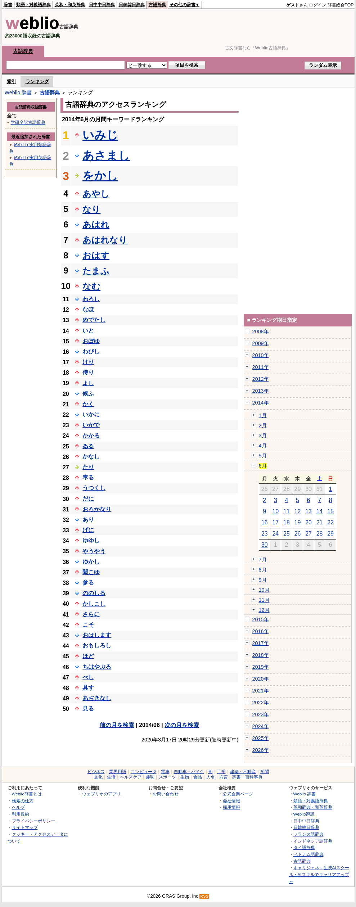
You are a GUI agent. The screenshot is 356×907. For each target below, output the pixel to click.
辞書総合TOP (341, 5)
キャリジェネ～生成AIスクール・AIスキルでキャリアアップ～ (319, 874)
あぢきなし (96, 698)
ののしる (93, 593)
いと (88, 331)
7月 (263, 560)
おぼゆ (91, 341)
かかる (91, 436)
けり (88, 362)
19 (297, 522)
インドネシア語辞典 (312, 841)
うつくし (93, 488)
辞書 (8, 5)
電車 (165, 772)
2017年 (260, 643)
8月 (263, 570)
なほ (88, 309)
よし (88, 383)
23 (264, 534)
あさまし (106, 155)
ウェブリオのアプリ (101, 793)
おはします (96, 635)
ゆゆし (91, 540)
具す (88, 688)
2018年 (260, 655)
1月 (263, 415)
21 (319, 522)
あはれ (95, 224)
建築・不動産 (243, 772)
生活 (111, 777)
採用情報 (231, 807)
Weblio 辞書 (18, 92)
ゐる (88, 446)
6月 (263, 466)
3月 (263, 435)
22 (330, 522)
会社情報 (231, 800)
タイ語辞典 (304, 847)
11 (286, 511)
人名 (210, 777)
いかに (91, 414)
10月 (264, 590)
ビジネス (96, 772)
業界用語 (117, 772)
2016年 (260, 631)
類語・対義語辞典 (33, 5)
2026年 (260, 750)
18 (286, 522)
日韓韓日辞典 (132, 5)
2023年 (260, 714)
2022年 (260, 702)
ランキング (37, 81)
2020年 (260, 679)
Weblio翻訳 (304, 814)
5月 (263, 456)
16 (264, 522)
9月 (263, 580)
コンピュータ (144, 772)
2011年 (260, 367)
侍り (88, 372)
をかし (100, 175)
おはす (95, 255)
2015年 (260, 619)
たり (88, 467)
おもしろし (96, 645)
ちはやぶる (96, 667)
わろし (91, 299)
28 (319, 534)
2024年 (260, 726)
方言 (223, 777)
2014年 (260, 403)
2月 (263, 425)
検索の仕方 (22, 800)
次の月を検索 (182, 725)
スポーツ (167, 777)
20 (308, 522)
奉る (88, 477)
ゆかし (91, 562)
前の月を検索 (117, 725)
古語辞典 (157, 5)
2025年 (260, 738)
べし (88, 677)
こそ (88, 625)
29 (330, 534)
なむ (91, 286)
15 (330, 511)
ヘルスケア (130, 777)
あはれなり (104, 240)
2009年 (260, 343)
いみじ (100, 134)
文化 (98, 777)
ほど (88, 656)
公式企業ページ (238, 793)
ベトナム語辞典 (308, 854)
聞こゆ (91, 572)
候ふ (88, 394)
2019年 (260, 667)
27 (308, 534)
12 (297, 511)
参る (88, 582)
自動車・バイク (189, 772)
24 (275, 534)
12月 (264, 610)
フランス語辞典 (308, 834)
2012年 (260, 379)
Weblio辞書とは (27, 793)
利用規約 (20, 814)
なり (91, 209)
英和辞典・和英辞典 (312, 807)
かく (88, 404)
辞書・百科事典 (247, 777)
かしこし (93, 604)
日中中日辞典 (102, 5)
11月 (264, 600)
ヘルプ (18, 807)
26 (297, 534)
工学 (221, 772)
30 (264, 545)
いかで (91, 425)
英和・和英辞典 (70, 5)
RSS (204, 896)
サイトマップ (25, 827)
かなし (91, 457)
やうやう (93, 551)
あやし (95, 194)
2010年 (260, 355)
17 (275, 522)
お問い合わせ (166, 793)
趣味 (150, 777)
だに (88, 499)
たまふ (95, 271)
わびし (91, 351)
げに (88, 530)
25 (286, 534)
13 (308, 511)
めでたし (93, 320)
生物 (184, 777)
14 (319, 511)
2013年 (260, 391)
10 (275, 511)
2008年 (260, 331)
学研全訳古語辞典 (28, 122)
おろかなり (96, 509)
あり (88, 519)
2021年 (260, 691)
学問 (264, 772)
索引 (11, 81)
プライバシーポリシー (33, 820)
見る (88, 708)
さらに (91, 614)
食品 (197, 777)
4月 (263, 445)
